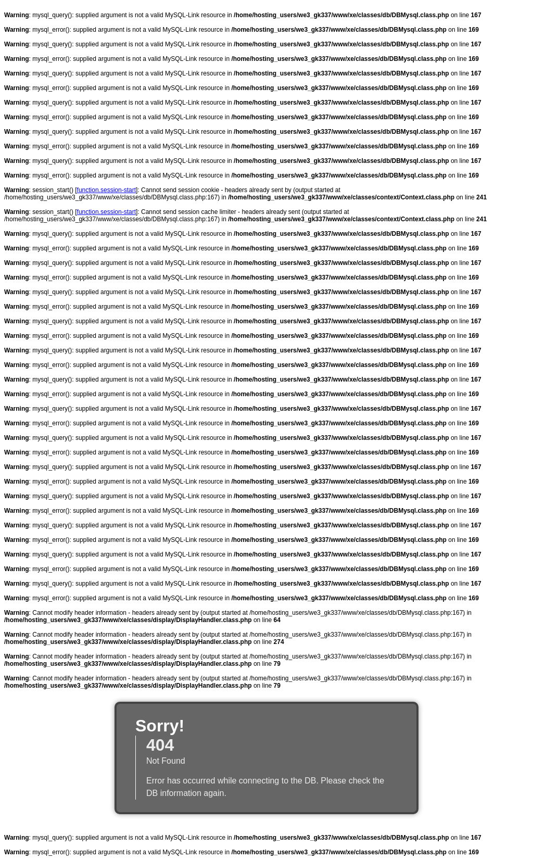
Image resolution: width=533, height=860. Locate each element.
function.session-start (106, 190)
